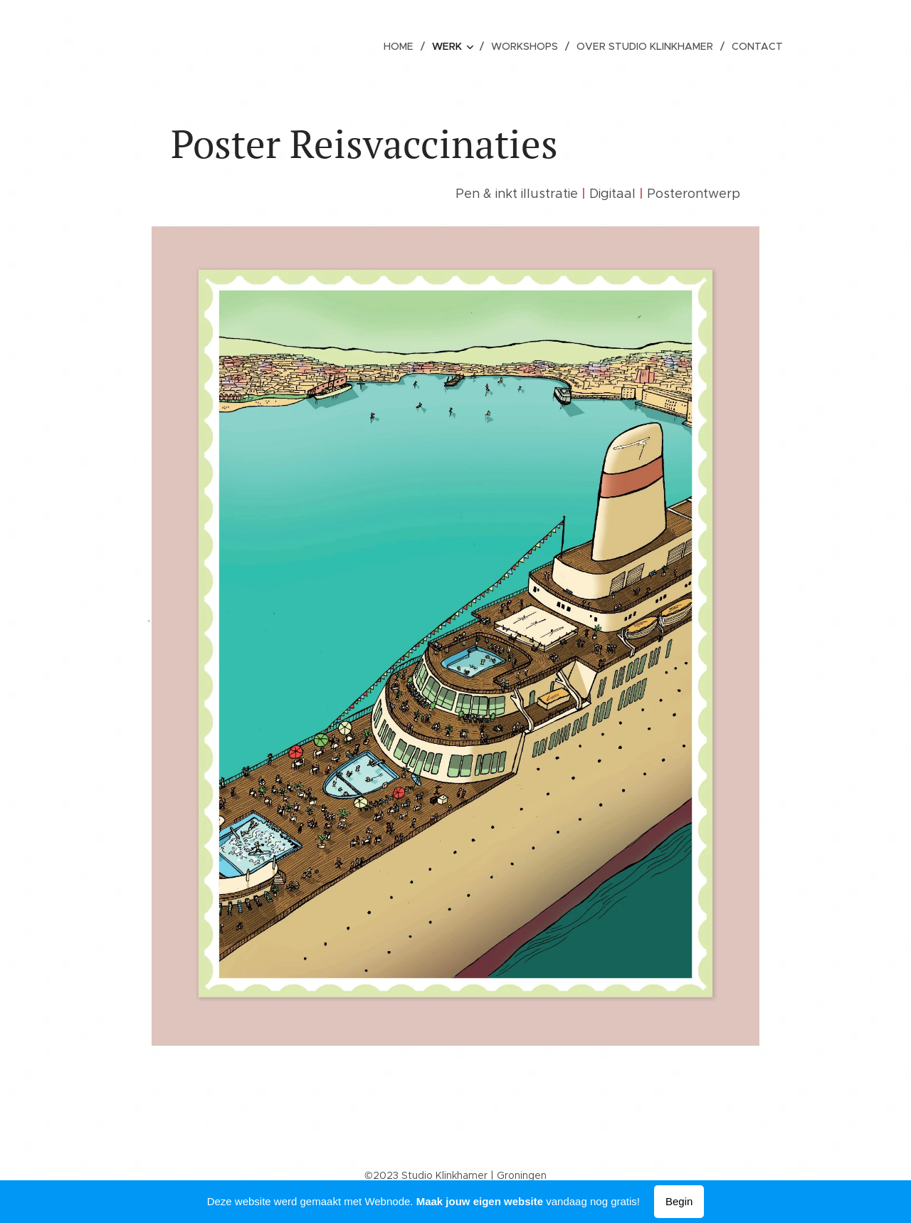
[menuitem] (405, 46)
